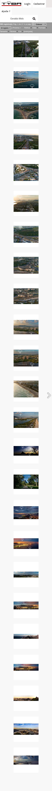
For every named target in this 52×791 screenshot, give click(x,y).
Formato (42, 28)
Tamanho (3, 31)
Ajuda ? (6, 11)
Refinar (27, 28)
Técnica (13, 31)
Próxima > (17, 28)
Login (27, 3)
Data (34, 28)
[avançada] (28, 31)
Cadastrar (39, 3)
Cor (19, 31)
